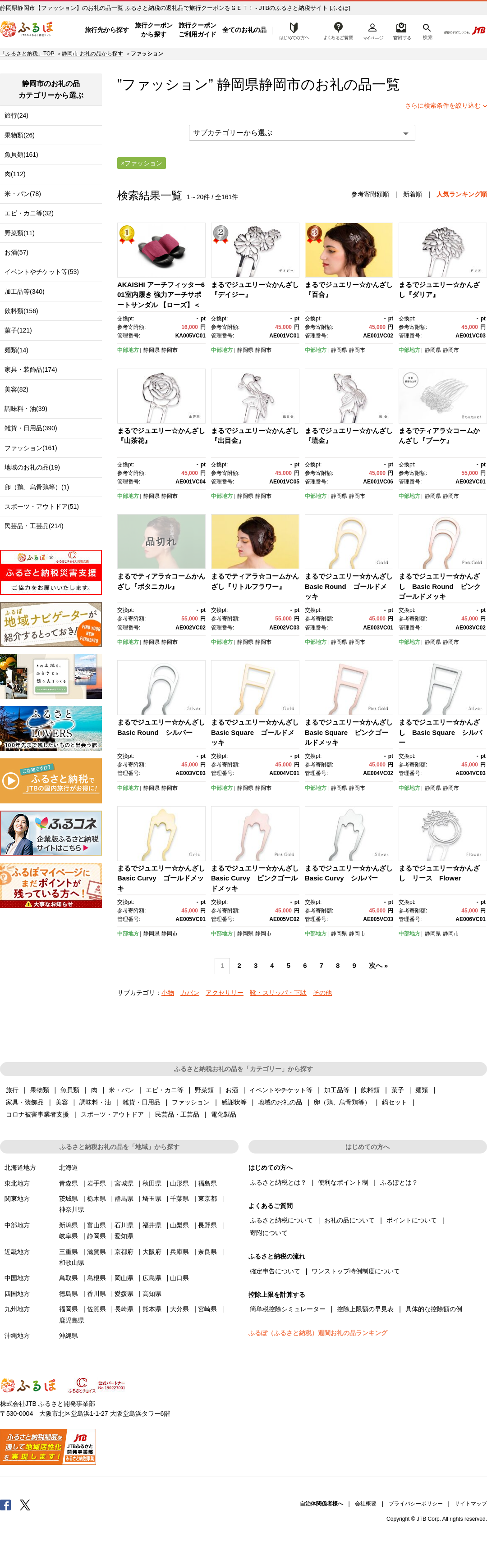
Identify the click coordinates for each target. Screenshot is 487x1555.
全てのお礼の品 (244, 29)
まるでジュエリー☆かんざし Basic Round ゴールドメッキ (352, 586)
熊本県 (151, 1309)
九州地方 (17, 1309)
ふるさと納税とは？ (278, 1182)
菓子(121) (18, 330)
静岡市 (280, 84)
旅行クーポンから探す (154, 30)
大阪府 (151, 1251)
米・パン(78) (23, 193)
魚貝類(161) (21, 154)
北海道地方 (20, 1167)
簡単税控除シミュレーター (288, 1309)
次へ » (378, 965)
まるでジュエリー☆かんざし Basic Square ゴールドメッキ (258, 732)
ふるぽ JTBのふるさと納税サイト (27, 30)
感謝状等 (234, 1102)
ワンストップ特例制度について (356, 1271)
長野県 (207, 1225)
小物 (167, 992)
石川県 (124, 1225)
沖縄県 (68, 1335)
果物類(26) (20, 135)
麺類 (421, 1090)
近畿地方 (17, 1251)
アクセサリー (225, 992)
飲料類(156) (21, 311)
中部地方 (128, 350)
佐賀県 (96, 1309)
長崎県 (124, 1309)
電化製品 (223, 1114)
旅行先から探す (107, 29)
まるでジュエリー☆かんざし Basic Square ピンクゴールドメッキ (352, 732)
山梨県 (179, 1225)
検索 (427, 30)
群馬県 (124, 1198)
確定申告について (275, 1271)
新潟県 (68, 1225)
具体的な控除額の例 (433, 1309)
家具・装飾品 (25, 1102)
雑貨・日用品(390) (31, 428)
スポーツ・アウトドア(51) (42, 506)
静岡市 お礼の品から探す (92, 53)
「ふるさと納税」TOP (27, 53)
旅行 (12, 1090)
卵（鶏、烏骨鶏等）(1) (37, 487)
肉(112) (15, 174)
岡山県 (124, 1277)
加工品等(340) (25, 291)
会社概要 (366, 1503)
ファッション (191, 1102)
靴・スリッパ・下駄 (278, 992)
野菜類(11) (20, 233)
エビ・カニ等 (165, 1090)
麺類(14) (16, 350)
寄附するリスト (401, 30)
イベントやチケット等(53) (42, 271)
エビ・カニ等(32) (29, 213)
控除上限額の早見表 (365, 1309)
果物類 (39, 1090)
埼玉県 (151, 1198)
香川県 (96, 1293)
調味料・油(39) (26, 408)
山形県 (179, 1183)
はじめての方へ (291, 30)
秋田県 (151, 1183)
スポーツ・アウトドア (112, 1114)
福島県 (207, 1183)
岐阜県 (68, 1236)
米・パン (121, 1090)
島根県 (96, 1277)
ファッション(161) (31, 447)
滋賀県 (96, 1251)
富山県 (96, 1225)
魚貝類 (69, 1090)
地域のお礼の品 (280, 1102)
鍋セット (394, 1102)
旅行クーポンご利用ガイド (197, 30)
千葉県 (179, 1198)
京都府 (124, 1251)
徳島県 (68, 1293)
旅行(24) (16, 115)
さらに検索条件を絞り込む (443, 105)
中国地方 (17, 1277)
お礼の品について (349, 1220)
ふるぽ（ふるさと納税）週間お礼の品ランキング (317, 1332)
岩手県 (96, 1183)
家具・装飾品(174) (31, 369)
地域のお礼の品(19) (32, 467)
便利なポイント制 (343, 1182)
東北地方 (17, 1183)
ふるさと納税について (281, 1220)
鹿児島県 (71, 1320)
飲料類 (370, 1090)
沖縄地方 (17, 1335)
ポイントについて (411, 1220)
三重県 (68, 1251)
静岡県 (151, 350)
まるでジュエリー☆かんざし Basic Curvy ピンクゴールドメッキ (258, 878)
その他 (322, 992)
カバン (189, 992)
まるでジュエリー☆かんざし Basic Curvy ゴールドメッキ (164, 878)
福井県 (151, 1225)
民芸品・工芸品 (177, 1114)
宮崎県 (207, 1309)
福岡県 (68, 1309)
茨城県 (68, 1198)
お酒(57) (16, 252)
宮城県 (124, 1183)
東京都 (207, 1198)
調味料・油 (95, 1102)
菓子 (397, 1090)
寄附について (269, 1232)
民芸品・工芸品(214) (34, 525)
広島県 (151, 1277)
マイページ (372, 30)
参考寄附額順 (370, 194)
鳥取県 (68, 1277)
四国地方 (17, 1293)
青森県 (68, 1183)
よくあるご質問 (339, 30)
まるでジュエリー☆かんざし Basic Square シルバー (440, 732)
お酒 (231, 1090)
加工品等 (336, 1090)
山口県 (179, 1277)
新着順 (412, 194)
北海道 (68, 1167)
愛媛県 (124, 1293)
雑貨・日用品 (142, 1102)
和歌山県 (71, 1262)
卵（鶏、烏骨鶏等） (342, 1102)
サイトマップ (471, 1503)
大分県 (179, 1309)
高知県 (151, 1293)
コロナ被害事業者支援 (37, 1114)
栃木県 (96, 1198)
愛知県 (124, 1236)
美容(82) (16, 389)
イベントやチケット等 (280, 1090)
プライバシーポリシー (416, 1503)
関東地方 (17, 1198)
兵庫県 (179, 1251)
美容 (61, 1102)
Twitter (25, 1504)
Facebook (5, 1504)
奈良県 (207, 1251)
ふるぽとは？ (399, 1182)
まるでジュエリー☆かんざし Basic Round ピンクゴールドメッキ (440, 586)
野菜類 (204, 1090)
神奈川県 (71, 1209)
